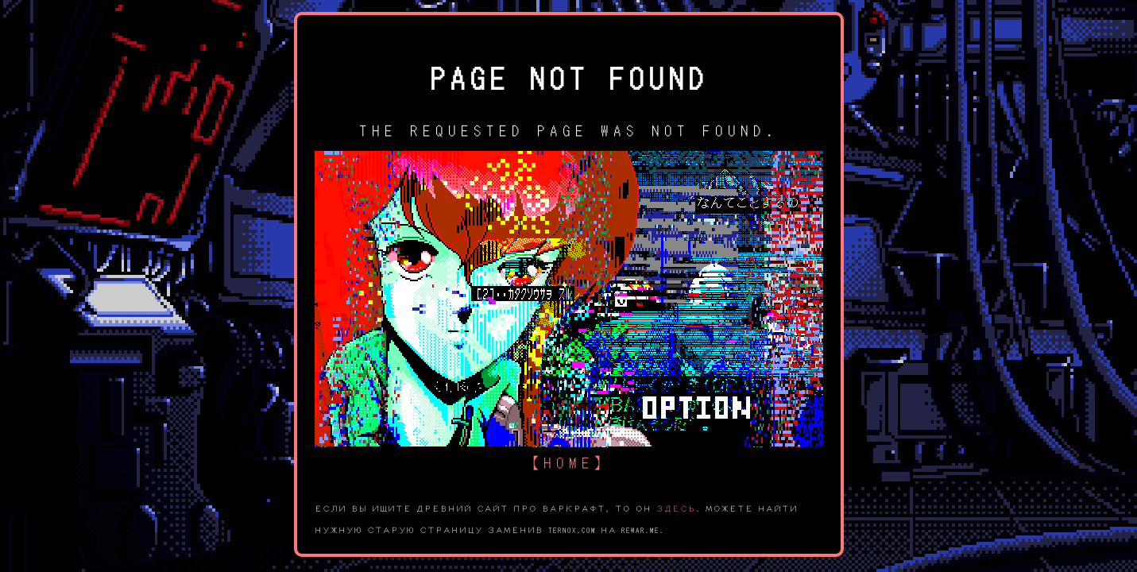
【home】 (569, 461)
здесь (676, 507)
